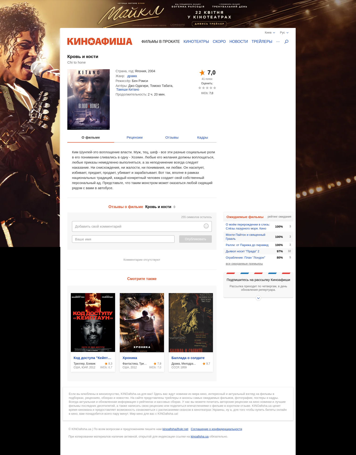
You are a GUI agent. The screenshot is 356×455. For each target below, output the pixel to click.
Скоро (219, 42)
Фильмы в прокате (160, 42)
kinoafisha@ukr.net (175, 429)
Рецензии (135, 137)
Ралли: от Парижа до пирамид (247, 245)
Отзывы (172, 137)
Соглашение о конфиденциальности (216, 429)
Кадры (202, 137)
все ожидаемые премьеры (244, 263)
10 (214, 87)
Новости (238, 42)
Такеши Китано (127, 89)
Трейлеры (262, 42)
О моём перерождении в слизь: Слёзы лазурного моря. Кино (248, 226)
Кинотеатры (196, 42)
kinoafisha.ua (200, 436)
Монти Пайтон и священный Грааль (245, 236)
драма (132, 76)
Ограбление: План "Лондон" (245, 257)
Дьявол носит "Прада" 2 (242, 251)
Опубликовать (195, 239)
